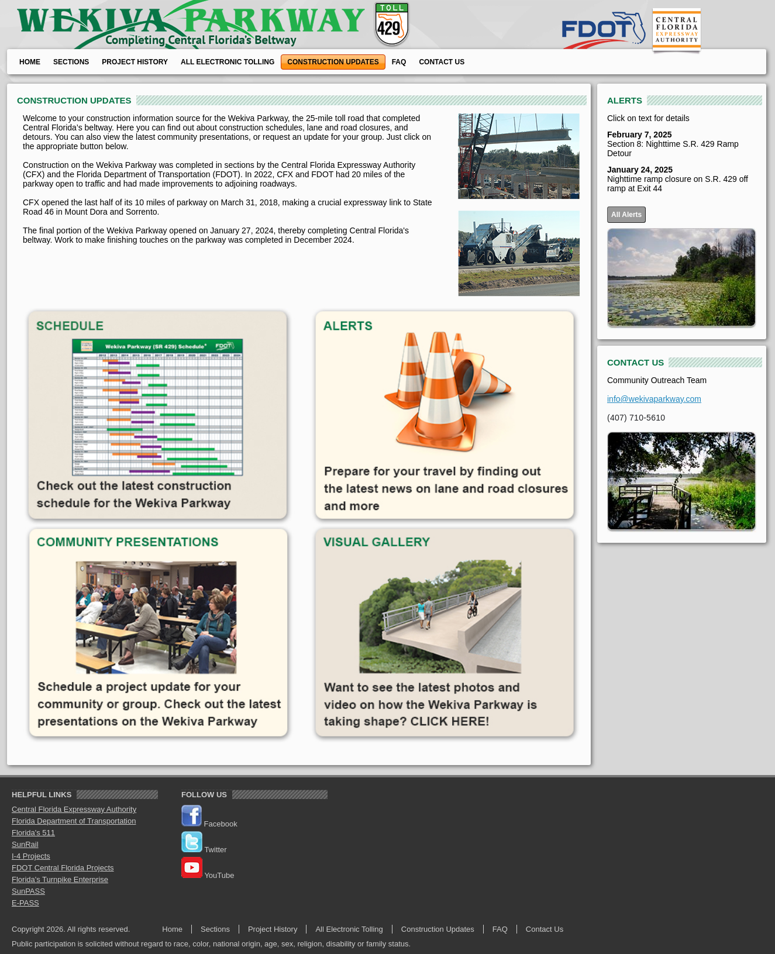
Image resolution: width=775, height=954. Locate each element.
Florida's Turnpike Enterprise (60, 879)
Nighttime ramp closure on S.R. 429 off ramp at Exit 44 (677, 179)
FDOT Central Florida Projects (63, 867)
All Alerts (626, 215)
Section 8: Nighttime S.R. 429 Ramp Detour (673, 144)
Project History (135, 62)
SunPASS (28, 891)
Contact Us (441, 62)
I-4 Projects (31, 856)
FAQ (399, 62)
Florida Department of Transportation (74, 821)
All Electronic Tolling (227, 62)
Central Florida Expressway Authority (74, 809)
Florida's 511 (33, 832)
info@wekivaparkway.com (654, 399)
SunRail (25, 844)
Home (29, 62)
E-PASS (25, 902)
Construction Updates (332, 62)
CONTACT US (635, 362)
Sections (71, 62)
